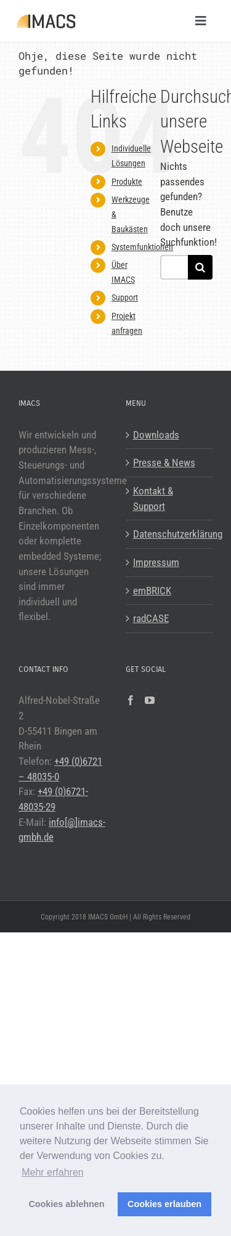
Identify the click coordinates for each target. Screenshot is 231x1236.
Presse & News (164, 462)
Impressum (156, 562)
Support (124, 297)
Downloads (156, 435)
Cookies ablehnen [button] (66, 1204)
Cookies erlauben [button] (164, 1204)
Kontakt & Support (153, 498)
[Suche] (200, 267)
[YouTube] (150, 700)
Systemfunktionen (142, 247)
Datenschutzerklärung (170, 534)
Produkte (126, 182)
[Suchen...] (174, 267)
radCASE (151, 618)
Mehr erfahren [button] (53, 1172)
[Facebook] (131, 700)
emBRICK (152, 590)
